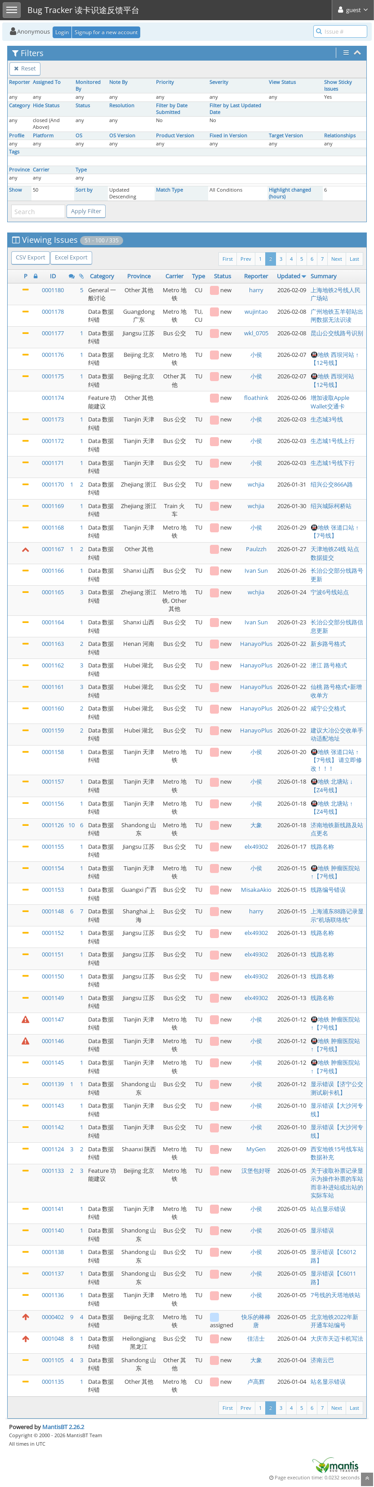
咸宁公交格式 (328, 708)
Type (81, 170)
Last (354, 258)
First (228, 258)
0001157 (53, 781)
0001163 (53, 644)
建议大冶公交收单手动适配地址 (337, 734)
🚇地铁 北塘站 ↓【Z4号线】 (332, 785)
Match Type (169, 190)
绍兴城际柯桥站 (331, 506)
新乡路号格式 (328, 644)
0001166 (53, 570)
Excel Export (71, 257)
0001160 (53, 708)
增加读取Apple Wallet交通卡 (330, 402)
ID (53, 276)
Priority (165, 82)
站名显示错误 (328, 1381)
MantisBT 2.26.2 (63, 1427)
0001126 (53, 825)
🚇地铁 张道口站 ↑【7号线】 (335, 531)
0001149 (53, 998)
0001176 (53, 355)
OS (79, 135)
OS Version (122, 135)
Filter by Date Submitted (171, 108)
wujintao (256, 311)
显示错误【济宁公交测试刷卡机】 (337, 1088)
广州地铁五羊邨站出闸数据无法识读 (337, 315)
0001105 (53, 1360)
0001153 (53, 890)
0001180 (53, 290)
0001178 (53, 311)
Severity (218, 82)
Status (83, 105)
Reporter (19, 82)
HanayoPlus (256, 644)
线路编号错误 (328, 890)
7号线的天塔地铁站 (336, 1295)
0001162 (53, 665)
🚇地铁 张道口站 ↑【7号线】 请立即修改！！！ (336, 760)
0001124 (53, 1149)
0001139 (53, 1084)
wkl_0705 (256, 333)
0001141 (53, 1209)
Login (62, 32)
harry (256, 290)
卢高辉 (256, 1381)
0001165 (53, 592)
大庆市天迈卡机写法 (337, 1338)
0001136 (53, 1295)
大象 (256, 825)
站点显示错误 (328, 1209)
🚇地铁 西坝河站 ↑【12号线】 (335, 359)
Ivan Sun (256, 570)
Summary (324, 276)
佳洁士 (256, 1338)
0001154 (53, 868)
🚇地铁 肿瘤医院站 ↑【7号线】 (335, 872)
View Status (282, 82)
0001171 (53, 463)
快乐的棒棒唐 (256, 1321)
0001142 (53, 1127)
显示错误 (322, 1230)
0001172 (53, 441)
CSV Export (30, 257)
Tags (14, 152)
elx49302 (256, 846)
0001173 (53, 419)
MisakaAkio (256, 890)
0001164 (53, 622)
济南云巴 (322, 1360)
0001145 (53, 1062)
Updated (288, 276)
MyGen (256, 1149)
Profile (16, 135)
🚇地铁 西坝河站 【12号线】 (332, 380)
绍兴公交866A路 (332, 484)
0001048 (53, 1338)
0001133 (53, 1171)
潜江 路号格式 (329, 665)
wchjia (256, 484)
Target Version (286, 135)
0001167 (53, 549)
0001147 (53, 1019)
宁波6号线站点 (330, 592)
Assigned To (47, 82)
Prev (245, 258)
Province (19, 170)
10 (71, 825)
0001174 (53, 398)
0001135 (53, 1381)
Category (19, 105)
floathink (256, 398)
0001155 (53, 846)
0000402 (53, 1317)
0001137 (53, 1273)
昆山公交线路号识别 (337, 333)
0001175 (53, 376)
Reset (25, 68)
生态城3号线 (327, 419)
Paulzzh (256, 549)
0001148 (53, 911)
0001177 (53, 333)
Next (336, 258)
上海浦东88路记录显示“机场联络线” (337, 915)
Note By (118, 82)
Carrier (41, 170)
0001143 (53, 1105)
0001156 (53, 803)
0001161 (53, 687)
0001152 (53, 933)
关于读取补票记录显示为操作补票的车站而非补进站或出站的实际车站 (337, 1183)
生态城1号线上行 (333, 441)
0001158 (53, 752)
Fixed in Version (228, 135)
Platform (43, 135)
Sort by (84, 190)
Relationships (340, 135)
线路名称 (322, 846)
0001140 (53, 1230)
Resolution (121, 105)
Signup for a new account (106, 32)
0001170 (53, 484)
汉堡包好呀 (256, 1171)
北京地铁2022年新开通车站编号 (334, 1321)
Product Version (175, 135)
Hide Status (46, 105)
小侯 (256, 355)
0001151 (53, 954)
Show (15, 190)
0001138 (53, 1252)
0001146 (53, 1041)
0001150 (53, 976)
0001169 (53, 506)
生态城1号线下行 (333, 463)
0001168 (53, 527)
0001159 (53, 730)
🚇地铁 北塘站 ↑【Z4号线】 (332, 807)
